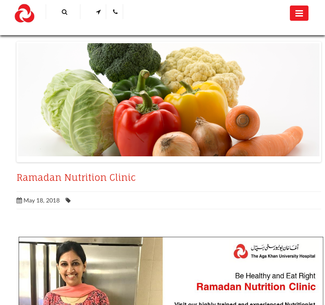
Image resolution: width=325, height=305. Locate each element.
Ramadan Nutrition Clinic (76, 177)
